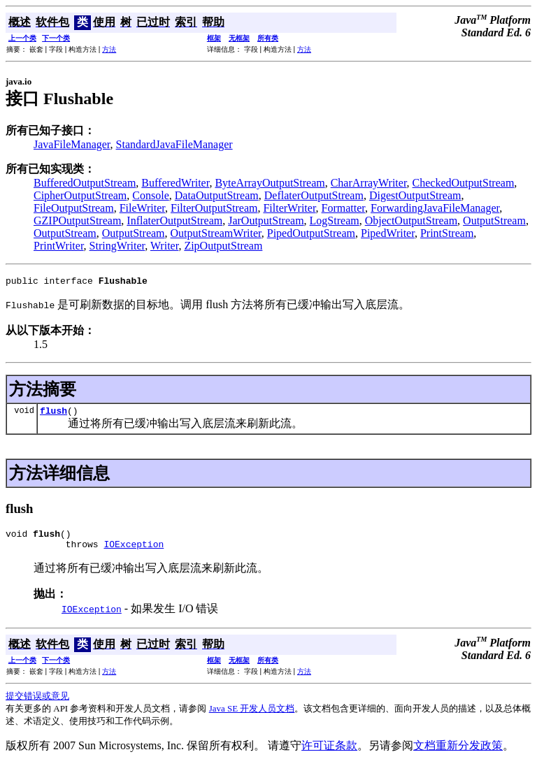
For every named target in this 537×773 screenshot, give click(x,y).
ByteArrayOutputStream (269, 183)
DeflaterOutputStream (314, 195)
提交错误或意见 (37, 704)
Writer (164, 246)
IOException (133, 552)
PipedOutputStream (311, 233)
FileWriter (142, 208)
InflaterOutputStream (174, 220)
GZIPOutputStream (77, 220)
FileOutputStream (74, 208)
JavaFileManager (72, 144)
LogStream (334, 220)
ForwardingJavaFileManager (435, 208)
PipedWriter (388, 233)
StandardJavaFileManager (174, 144)
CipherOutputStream (80, 195)
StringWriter (117, 246)
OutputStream (494, 220)
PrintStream (446, 233)
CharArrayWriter (369, 183)
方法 (109, 49)
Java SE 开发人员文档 (252, 716)
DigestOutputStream (415, 195)
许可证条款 (329, 754)
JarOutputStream (265, 220)
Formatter (343, 208)
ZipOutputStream (223, 246)
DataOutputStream (217, 195)
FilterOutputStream (214, 208)
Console (150, 195)
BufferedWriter (175, 183)
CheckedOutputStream (464, 183)
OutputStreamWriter (216, 233)
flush (53, 414)
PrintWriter (59, 246)
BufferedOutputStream (85, 183)
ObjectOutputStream (411, 220)
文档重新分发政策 (458, 754)
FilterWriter (289, 208)
